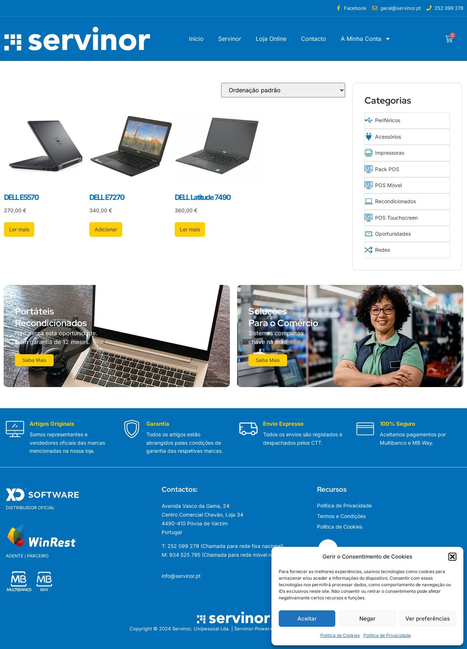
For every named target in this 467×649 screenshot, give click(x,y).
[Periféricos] (368, 120)
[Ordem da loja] (283, 90)
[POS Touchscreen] (368, 215)
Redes (382, 246)
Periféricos (387, 120)
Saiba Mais (35, 357)
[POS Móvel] (368, 183)
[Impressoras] (368, 151)
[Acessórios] (368, 136)
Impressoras (389, 151)
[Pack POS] (368, 167)
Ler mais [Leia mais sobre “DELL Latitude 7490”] (190, 229)
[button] (452, 556)
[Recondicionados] (368, 199)
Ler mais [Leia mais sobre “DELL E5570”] (19, 229)
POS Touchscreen (396, 215)
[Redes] (368, 246)
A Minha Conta (366, 38)
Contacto (313, 38)
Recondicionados (395, 199)
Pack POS (387, 168)
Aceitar (307, 618)
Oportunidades (392, 231)
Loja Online (271, 38)
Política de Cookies (340, 635)
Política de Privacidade (387, 635)
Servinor (229, 38)
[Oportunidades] (368, 231)
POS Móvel (388, 183)
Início (196, 38)
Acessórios (388, 136)
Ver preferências (427, 618)
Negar (367, 618)
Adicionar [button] (105, 229)
